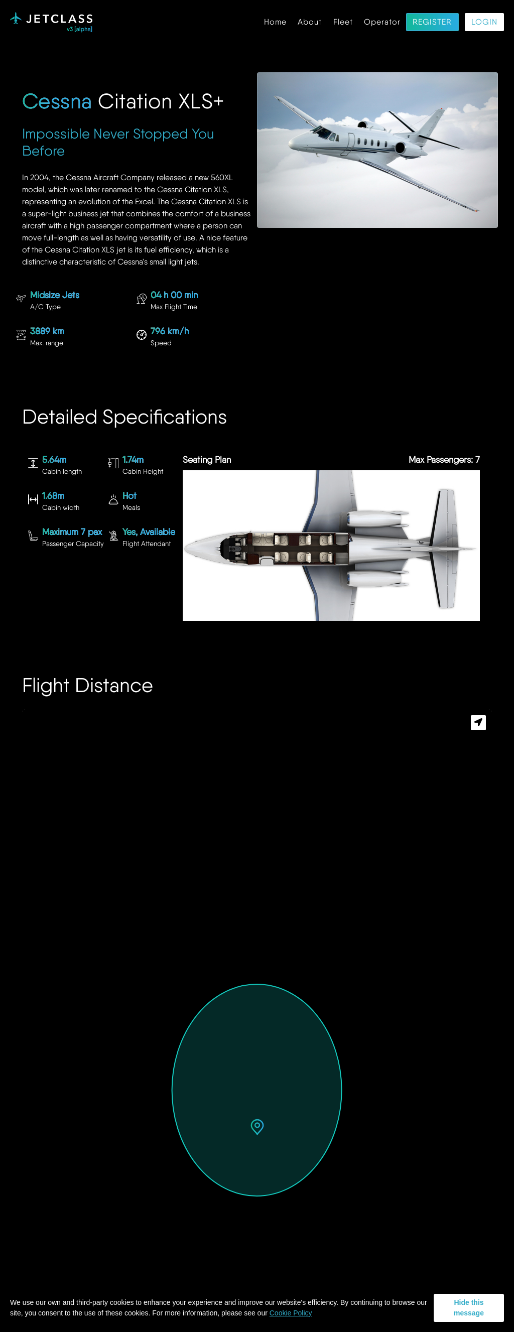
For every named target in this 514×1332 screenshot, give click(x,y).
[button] (257, 1128)
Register (432, 22)
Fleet (343, 22)
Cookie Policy (291, 1313)
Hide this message (469, 1307)
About (310, 22)
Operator (382, 22)
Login (484, 22)
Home (275, 22)
